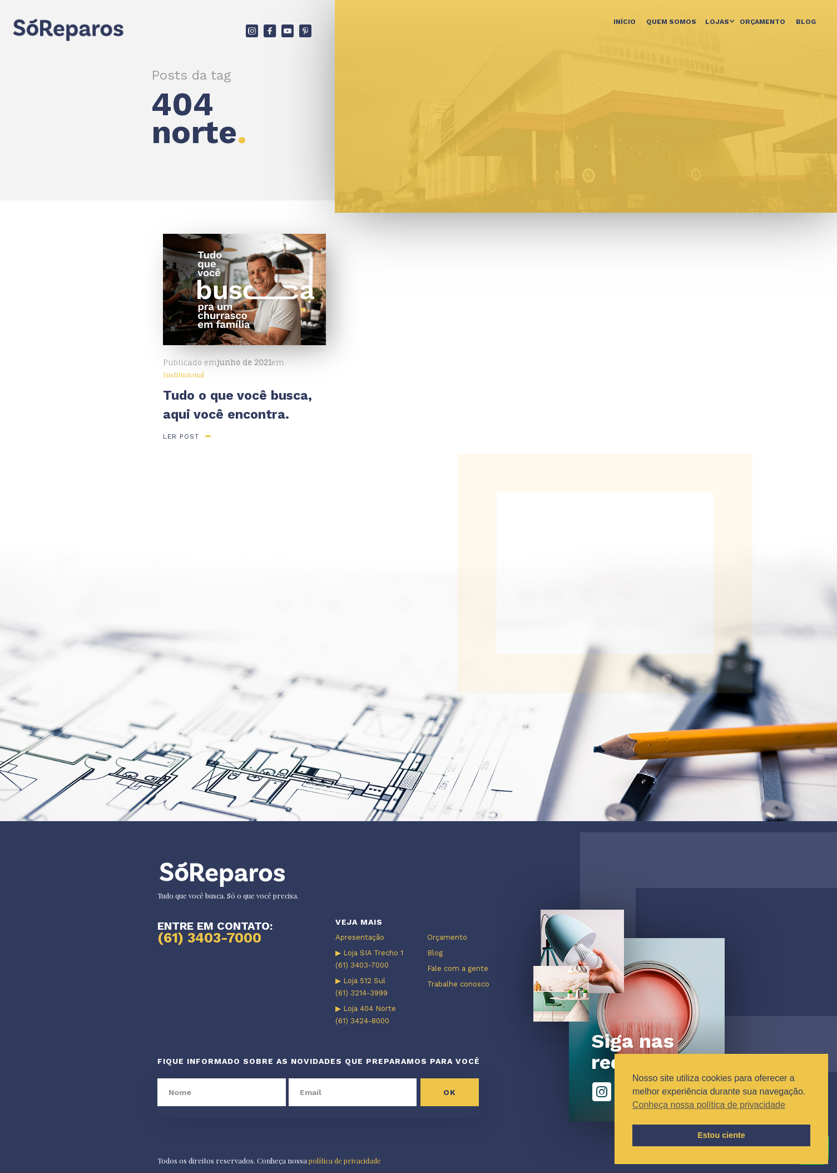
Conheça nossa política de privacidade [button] (708, 1105)
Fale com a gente (457, 968)
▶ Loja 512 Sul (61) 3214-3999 (361, 986)
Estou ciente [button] (721, 1135)
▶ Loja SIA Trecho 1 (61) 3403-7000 (369, 959)
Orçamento (762, 22)
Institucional (183, 374)
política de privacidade (345, 1160)
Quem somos (671, 22)
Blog (806, 22)
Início (624, 22)
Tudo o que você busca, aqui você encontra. (237, 405)
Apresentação (359, 937)
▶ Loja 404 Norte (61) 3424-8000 (365, 1014)
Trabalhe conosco (458, 984)
